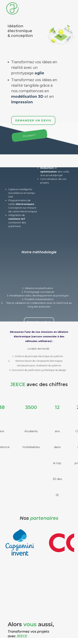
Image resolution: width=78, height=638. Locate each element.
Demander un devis (33, 120)
